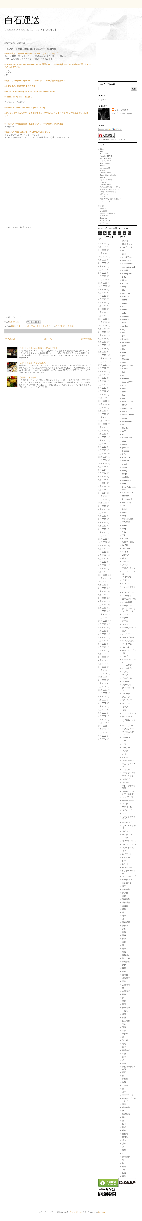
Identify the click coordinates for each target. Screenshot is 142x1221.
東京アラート (128, 1095)
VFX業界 (126, 522)
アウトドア (127, 561)
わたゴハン (127, 883)
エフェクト (127, 596)
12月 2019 (102, 279)
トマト (125, 741)
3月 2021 (102, 247)
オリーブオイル (129, 627)
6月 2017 (102, 378)
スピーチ (126, 693)
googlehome (127, 365)
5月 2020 (102, 263)
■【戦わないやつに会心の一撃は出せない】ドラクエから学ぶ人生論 (33, 124)
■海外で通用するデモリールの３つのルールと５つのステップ (31, 53)
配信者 (125, 1134)
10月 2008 (102, 677)
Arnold (125, 270)
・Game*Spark (103, 218)
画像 (124, 935)
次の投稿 (9, 339)
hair (123, 372)
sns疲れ (125, 477)
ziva (124, 558)
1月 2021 (102, 250)
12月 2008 (102, 670)
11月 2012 (102, 539)
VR (123, 535)
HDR (13, 326)
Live (124, 392)
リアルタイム (128, 848)
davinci (125, 326)
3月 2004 (102, 739)
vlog (124, 529)
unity (124, 515)
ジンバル (126, 681)
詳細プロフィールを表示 (122, 113)
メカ (124, 813)
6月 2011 (102, 595)
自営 (124, 1017)
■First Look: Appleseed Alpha (18, 97)
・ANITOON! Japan (104, 158)
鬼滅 (124, 948)
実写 (124, 1024)
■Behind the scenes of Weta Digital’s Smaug (24, 108)
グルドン (126, 656)
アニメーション (23, 326)
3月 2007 (102, 713)
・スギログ (102, 196)
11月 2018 (102, 322)
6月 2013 (102, 516)
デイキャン (127, 716)
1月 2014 (102, 493)
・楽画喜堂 (102, 208)
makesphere (127, 401)
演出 (124, 912)
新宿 (124, 1072)
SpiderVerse (127, 492)
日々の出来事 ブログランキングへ (111, 139)
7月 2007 (102, 700)
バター (125, 754)
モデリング (127, 822)
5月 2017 (102, 381)
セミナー (126, 703)
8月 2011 (102, 588)
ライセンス (127, 831)
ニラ (124, 744)
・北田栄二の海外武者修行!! (107, 192)
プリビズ (126, 779)
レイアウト (127, 854)
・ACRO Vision (103, 154)
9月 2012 (102, 545)
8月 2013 (102, 509)
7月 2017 (102, 375)
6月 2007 (102, 703)
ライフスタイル (129, 844)
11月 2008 (102, 673)
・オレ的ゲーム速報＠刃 (106, 213)
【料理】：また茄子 (27, 377)
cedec (124, 303)
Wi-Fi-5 (125, 545)
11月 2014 (102, 460)
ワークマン (127, 879)
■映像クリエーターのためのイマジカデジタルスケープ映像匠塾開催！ (34, 80)
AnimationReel (128, 267)
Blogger (101, 1212)
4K (123, 250)
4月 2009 (102, 660)
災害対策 (126, 985)
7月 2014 (102, 473)
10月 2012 (102, 542)
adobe (125, 254)
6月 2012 (102, 555)
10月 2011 (102, 581)
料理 (124, 1166)
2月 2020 (102, 273)
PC (123, 434)
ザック (125, 675)
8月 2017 (102, 371)
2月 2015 (102, 450)
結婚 (124, 965)
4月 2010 (102, 641)
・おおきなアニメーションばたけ (109, 189)
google (125, 362)
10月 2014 (102, 463)
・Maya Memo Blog (104, 168)
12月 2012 (102, 535)
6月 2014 (102, 476)
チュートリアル (129, 713)
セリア (125, 707)
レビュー (126, 857)
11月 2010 (102, 618)
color (124, 313)
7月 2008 (102, 683)
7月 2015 (102, 434)
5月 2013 (102, 519)
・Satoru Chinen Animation (107, 175)
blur (123, 290)
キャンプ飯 (127, 644)
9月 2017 (102, 368)
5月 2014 (102, 480)
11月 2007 (102, 693)
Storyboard (127, 499)
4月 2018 (102, 345)
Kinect (125, 385)
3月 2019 (102, 309)
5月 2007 (102, 706)
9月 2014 (102, 467)
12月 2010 (102, 614)
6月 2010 (102, 634)
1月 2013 (102, 532)
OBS (124, 431)
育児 (124, 886)
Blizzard (125, 283)
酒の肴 (125, 1040)
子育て (125, 1011)
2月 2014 (102, 490)
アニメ (125, 565)
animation (126, 260)
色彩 (124, 1063)
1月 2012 (102, 572)
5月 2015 (102, 440)
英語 (124, 909)
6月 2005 (102, 736)
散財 (124, 1004)
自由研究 (126, 1021)
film (123, 349)
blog (124, 287)
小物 (124, 1053)
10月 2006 (102, 726)
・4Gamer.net (103, 216)
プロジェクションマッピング (129, 792)
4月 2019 (102, 306)
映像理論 (126, 902)
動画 (124, 1104)
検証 (124, 968)
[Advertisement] (116, 60)
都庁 (124, 1092)
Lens (124, 388)
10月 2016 (102, 404)
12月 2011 (102, 575)
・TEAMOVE (102, 182)
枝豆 (124, 1014)
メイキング (60, 326)
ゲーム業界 (127, 665)
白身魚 (125, 1137)
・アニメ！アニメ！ (105, 220)
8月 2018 (102, 332)
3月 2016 (102, 407)
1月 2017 (102, 394)
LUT (124, 398)
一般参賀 (126, 889)
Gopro (125, 369)
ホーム (48, 339)
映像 (124, 896)
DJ (123, 336)
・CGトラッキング (104, 161)
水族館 (125, 1079)
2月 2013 (102, 529)
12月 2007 (102, 690)
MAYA (124, 405)
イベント (126, 580)
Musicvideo (127, 421)
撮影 (124, 994)
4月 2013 (102, 522)
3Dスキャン (127, 244)
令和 (124, 1170)
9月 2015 (102, 427)
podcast (125, 447)
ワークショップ (129, 876)
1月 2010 (102, 650)
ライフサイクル (129, 841)
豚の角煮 (126, 1114)
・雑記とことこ (103, 194)
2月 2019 (102, 312)
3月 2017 (102, 388)
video (124, 525)
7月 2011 (102, 591)
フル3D (125, 782)
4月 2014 (102, 483)
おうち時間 (127, 602)
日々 (124, 1124)
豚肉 (124, 1117)
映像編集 (126, 899)
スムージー (127, 697)
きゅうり (126, 647)
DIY (123, 333)
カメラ (125, 631)
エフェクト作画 (129, 599)
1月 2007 (102, 719)
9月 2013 (102, 506)
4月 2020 (102, 266)
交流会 (125, 975)
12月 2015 (102, 417)
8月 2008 (102, 680)
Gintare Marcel (76, 1212)
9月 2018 (102, 329)
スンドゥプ (127, 700)
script (124, 467)
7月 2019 (102, 296)
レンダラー (127, 867)
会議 (124, 938)
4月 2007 (102, 709)
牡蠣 (124, 916)
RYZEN (125, 461)
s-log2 (124, 464)
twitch (124, 509)
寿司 (124, 1044)
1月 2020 (102, 276)
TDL (124, 506)
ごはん (125, 671)
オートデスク (128, 614)
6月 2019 (102, 299)
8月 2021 (102, 243)
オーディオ (127, 605)
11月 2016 (102, 401)
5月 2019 (102, 302)
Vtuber (125, 538)
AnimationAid (128, 264)
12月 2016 (102, 398)
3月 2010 (102, 644)
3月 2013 (102, 526)
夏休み (125, 925)
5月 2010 (102, 637)
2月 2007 (102, 716)
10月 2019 (102, 286)
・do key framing (104, 163)
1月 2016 (102, 414)
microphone (127, 408)
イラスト (126, 583)
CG (123, 306)
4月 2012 (102, 562)
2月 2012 (102, 568)
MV (123, 424)
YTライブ (126, 552)
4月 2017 (102, 385)
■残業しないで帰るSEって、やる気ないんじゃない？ (27, 132)
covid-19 (125, 319)
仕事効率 (70, 326)
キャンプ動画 (128, 637)
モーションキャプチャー (129, 818)
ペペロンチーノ (129, 800)
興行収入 (126, 955)
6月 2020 (102, 260)
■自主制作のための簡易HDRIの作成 (19, 86)
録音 (124, 1173)
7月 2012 (102, 552)
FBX (124, 346)
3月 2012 (102, 565)
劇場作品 (126, 962)
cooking (125, 316)
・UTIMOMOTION (104, 184)
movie (124, 418)
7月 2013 (102, 512)
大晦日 (125, 1085)
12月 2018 (102, 319)
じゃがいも (127, 678)
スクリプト (127, 685)
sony (124, 483)
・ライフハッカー (104, 223)
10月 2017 (102, 365)
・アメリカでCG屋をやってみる (109, 187)
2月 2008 (102, 686)
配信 (124, 1130)
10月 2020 (102, 256)
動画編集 (126, 1107)
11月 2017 (102, 361)
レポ (124, 861)
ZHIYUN (125, 555)
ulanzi (124, 512)
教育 (124, 952)
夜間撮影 (126, 1157)
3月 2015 (102, 447)
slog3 (124, 474)
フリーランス (128, 776)
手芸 (124, 1030)
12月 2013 (102, 496)
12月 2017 (102, 358)
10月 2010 (102, 621)
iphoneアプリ (128, 382)
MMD (124, 411)
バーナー (126, 747)
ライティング (128, 834)
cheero (125, 309)
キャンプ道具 (128, 641)
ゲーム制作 (127, 668)
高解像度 (126, 978)
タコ (124, 710)
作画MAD (126, 991)
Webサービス (128, 542)
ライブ (125, 838)
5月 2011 (102, 598)
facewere (126, 342)
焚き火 (125, 1140)
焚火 (124, 1143)
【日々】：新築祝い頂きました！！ (34, 363)
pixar (124, 441)
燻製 (124, 1176)
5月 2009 (102, 657)
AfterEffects (127, 257)
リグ (124, 851)
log (123, 395)
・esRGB (101, 165)
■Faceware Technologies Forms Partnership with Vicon (29, 91)
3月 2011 (102, 604)
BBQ (124, 277)
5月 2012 (102, 559)
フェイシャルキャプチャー (42, 326)
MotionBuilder (128, 415)
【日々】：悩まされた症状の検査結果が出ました (40, 348)
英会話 (125, 906)
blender (125, 280)
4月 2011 (102, 601)
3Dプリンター (128, 247)
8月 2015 (102, 430)
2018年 (125, 241)
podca (124, 444)
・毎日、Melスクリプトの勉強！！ (109, 199)
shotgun (125, 470)
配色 (124, 1127)
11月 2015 (102, 421)
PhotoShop (127, 438)
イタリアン (127, 577)
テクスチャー (128, 729)
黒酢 (124, 981)
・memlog (101, 170)
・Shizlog (101, 177)
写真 (124, 1027)
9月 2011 (102, 585)
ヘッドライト (128, 797)
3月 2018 (102, 348)
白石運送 (22, 20)
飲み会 (125, 893)
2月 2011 (102, 608)
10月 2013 (102, 503)
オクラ (125, 618)
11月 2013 (102, 499)
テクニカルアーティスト (129, 733)
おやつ (125, 624)
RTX (124, 454)
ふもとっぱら (128, 769)
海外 (124, 942)
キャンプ (126, 634)
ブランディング (129, 773)
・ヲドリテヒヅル (104, 201)
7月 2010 (102, 631)
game (124, 356)
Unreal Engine (128, 519)
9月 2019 (102, 289)
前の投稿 (86, 339)
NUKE (125, 428)
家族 (124, 929)
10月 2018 (102, 325)
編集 (124, 1150)
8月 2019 (102, 293)
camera (125, 296)
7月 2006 (102, 729)
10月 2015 (102, 424)
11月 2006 (102, 723)
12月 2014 (102, 457)
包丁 (124, 1153)
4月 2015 (102, 444)
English (125, 339)
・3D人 (100, 151)
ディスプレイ (128, 725)
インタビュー (128, 592)
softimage (126, 480)
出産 (124, 1047)
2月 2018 (102, 352)
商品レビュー (128, 1050)
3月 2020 (102, 270)
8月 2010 (102, 627)
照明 (124, 1057)
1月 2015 (102, 453)
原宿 (124, 971)
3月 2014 (102, 486)
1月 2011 (102, 611)
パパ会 (125, 757)
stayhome (126, 496)
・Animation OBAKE (105, 156)
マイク (125, 804)
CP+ (124, 323)
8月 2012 (102, 549)
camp (124, 300)
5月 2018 (102, 342)
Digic (124, 329)
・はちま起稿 (102, 211)
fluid (124, 352)
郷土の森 (126, 958)
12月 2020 (102, 253)
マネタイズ (127, 807)
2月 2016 (102, 411)
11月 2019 (102, 283)
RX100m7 (126, 457)
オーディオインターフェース (129, 610)
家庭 (124, 932)
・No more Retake (104, 173)
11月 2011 (102, 578)
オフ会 (125, 621)
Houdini (125, 378)
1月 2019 (102, 316)
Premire (125, 451)
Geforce (125, 359)
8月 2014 (102, 470)
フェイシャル (128, 760)
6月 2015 (102, 437)
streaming (126, 502)
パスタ (125, 751)
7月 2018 (102, 335)
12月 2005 (102, 732)
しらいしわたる (121, 109)
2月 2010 (102, 647)
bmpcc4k (126, 293)
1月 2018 (102, 355)
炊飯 (124, 1082)
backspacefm (128, 273)
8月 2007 (102, 696)
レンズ (125, 864)
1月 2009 (102, 667)
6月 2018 (102, 338)
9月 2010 (102, 624)
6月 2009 (102, 654)
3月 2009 (102, 664)
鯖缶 (124, 1001)
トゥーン (126, 737)
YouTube (126, 548)
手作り (125, 1034)
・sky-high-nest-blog (105, 180)
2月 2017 (102, 391)
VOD (124, 532)
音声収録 (126, 922)
